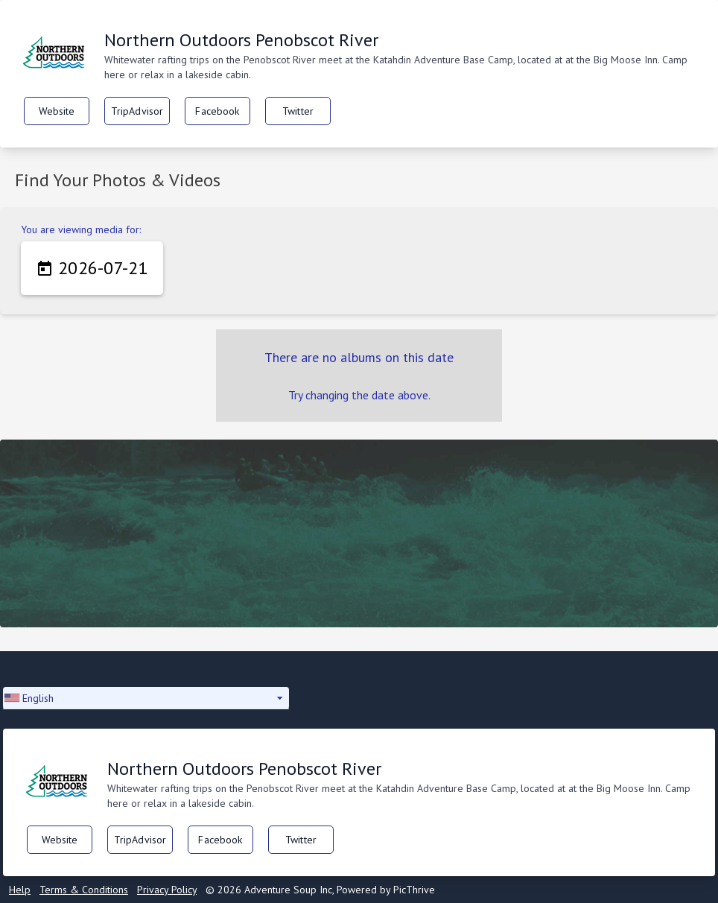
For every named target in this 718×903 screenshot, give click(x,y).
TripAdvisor (137, 111)
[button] (146, 698)
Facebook (217, 111)
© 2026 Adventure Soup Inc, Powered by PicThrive (320, 889)
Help (20, 889)
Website (57, 111)
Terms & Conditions (83, 889)
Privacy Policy (167, 889)
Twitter (298, 111)
